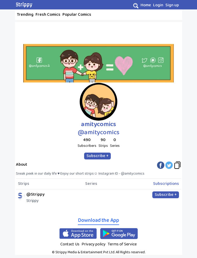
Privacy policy (94, 244)
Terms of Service (122, 244)
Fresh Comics (48, 14)
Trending (25, 14)
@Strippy (35, 194)
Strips (23, 184)
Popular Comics (76, 14)
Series (91, 184)
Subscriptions (166, 184)
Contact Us (69, 244)
